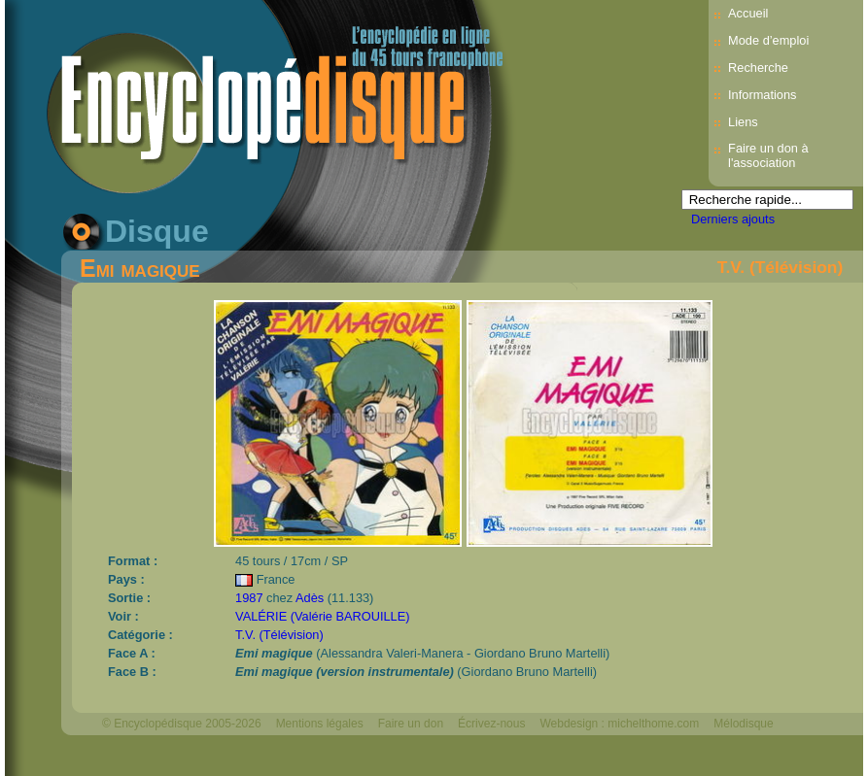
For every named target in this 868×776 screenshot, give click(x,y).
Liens (743, 122)
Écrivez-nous (491, 723)
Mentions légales (320, 723)
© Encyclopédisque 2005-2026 (181, 723)
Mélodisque (743, 723)
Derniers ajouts (733, 219)
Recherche (758, 67)
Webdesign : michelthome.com (619, 723)
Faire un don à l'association (768, 155)
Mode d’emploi (768, 40)
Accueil (748, 13)
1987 (248, 597)
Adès (309, 597)
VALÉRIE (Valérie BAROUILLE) (322, 616)
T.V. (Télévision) (780, 267)
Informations (762, 94)
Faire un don (410, 723)
